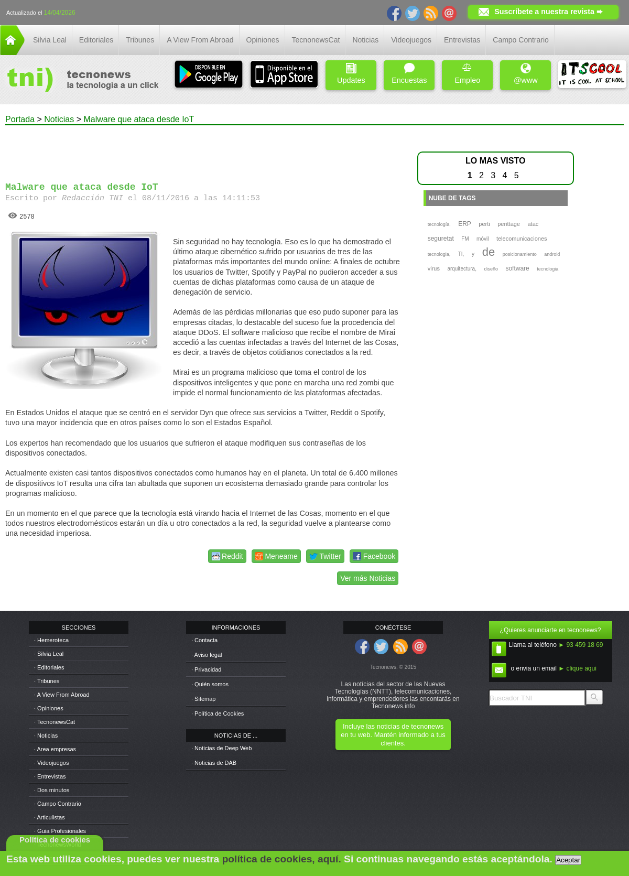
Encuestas (409, 73)
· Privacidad (206, 669)
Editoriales (96, 40)
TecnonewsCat (316, 40)
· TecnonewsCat (54, 722)
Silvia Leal (50, 40)
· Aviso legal (206, 655)
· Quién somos (210, 684)
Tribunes (140, 40)
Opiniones (262, 40)
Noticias (365, 40)
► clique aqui (577, 668)
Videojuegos (411, 40)
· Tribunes (46, 681)
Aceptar (568, 860)
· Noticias (46, 735)
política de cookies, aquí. (281, 858)
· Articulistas (49, 817)
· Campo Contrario (57, 804)
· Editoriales (49, 667)
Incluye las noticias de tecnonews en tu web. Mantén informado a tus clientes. (393, 734)
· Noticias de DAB (213, 763)
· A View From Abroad (62, 694)
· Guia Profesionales (60, 831)
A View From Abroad (200, 40)
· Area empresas (55, 749)
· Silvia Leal (48, 654)
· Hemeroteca (51, 640)
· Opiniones (48, 708)
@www (526, 73)
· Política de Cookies (217, 713)
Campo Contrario (521, 40)
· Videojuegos (51, 763)
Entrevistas (462, 40)
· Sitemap (203, 699)
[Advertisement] (203, 148)
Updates (351, 73)
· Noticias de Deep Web (221, 748)
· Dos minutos (51, 790)
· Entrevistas (50, 776)
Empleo (467, 73)
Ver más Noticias (367, 578)
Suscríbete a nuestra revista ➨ (548, 11)
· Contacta (204, 640)
